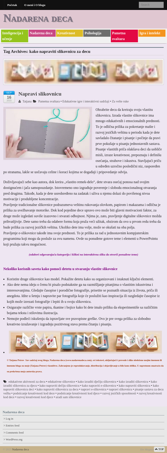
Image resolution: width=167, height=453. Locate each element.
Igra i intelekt (149, 33)
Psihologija (92, 33)
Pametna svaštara (118, 36)
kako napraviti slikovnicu (134, 385)
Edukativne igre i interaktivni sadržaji (85, 101)
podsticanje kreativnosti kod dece (34, 393)
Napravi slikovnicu (39, 94)
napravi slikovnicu (120, 389)
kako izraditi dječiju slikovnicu (97, 381)
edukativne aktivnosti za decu (26, 381)
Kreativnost (66, 33)
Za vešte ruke (120, 101)
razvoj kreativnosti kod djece (35, 397)
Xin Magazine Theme (152, 449)
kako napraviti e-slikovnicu (99, 385)
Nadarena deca (38, 18)
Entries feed (12, 425)
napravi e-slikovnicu (93, 389)
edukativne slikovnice (61, 381)
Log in (9, 418)
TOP (159, 449)
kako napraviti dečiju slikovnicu (59, 385)
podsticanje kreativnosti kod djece (78, 393)
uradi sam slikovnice (68, 397)
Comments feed (15, 432)
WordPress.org (14, 439)
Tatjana (24, 101)
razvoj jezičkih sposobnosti (119, 393)
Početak (12, 5)
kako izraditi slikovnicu (133, 381)
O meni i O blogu (34, 5)
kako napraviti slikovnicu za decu (57, 389)
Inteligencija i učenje (12, 36)
